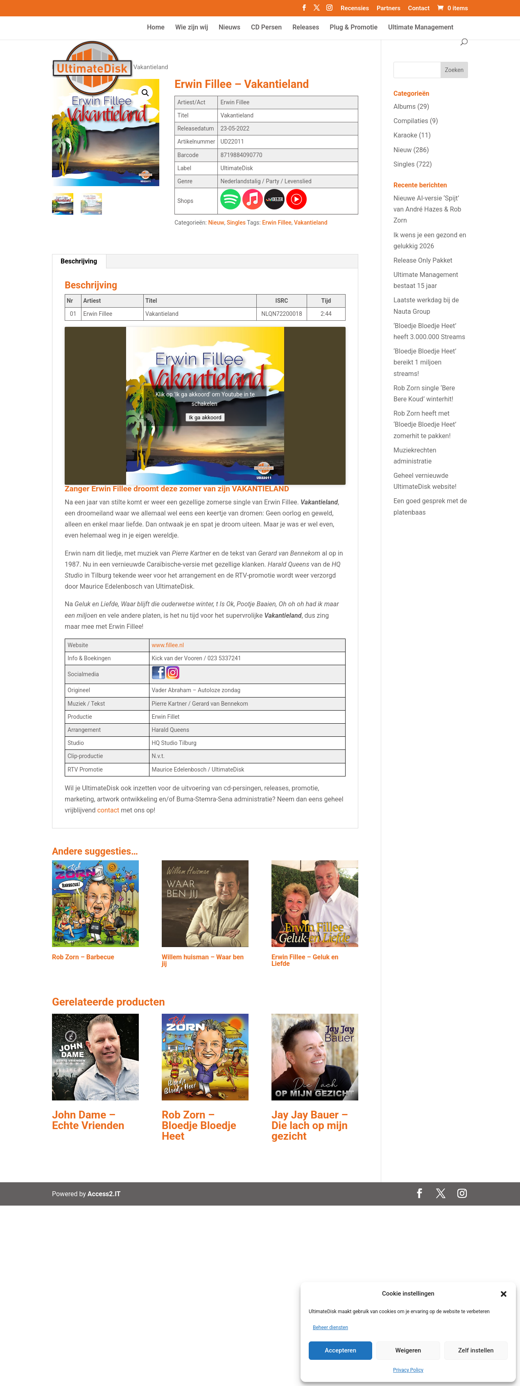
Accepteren (340, 1350)
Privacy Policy (408, 1370)
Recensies (355, 8)
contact (108, 810)
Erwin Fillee (277, 222)
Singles (236, 222)
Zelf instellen (476, 1350)
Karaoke (405, 135)
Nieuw (216, 222)
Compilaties (410, 121)
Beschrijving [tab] (79, 261)
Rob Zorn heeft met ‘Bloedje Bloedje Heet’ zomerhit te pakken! (425, 424)
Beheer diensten (330, 1327)
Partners (388, 8)
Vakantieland (310, 222)
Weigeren (408, 1350)
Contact (419, 8)
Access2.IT (104, 1194)
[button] (504, 1294)
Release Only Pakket (422, 260)
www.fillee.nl (168, 645)
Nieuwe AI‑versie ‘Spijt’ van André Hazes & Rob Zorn (427, 209)
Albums (404, 106)
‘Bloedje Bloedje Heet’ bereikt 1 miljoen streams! (425, 362)
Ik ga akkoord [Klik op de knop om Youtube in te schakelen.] (205, 417)
